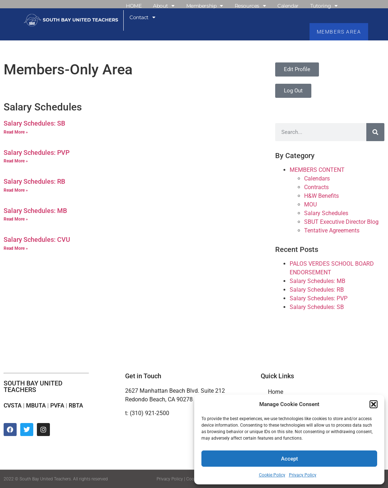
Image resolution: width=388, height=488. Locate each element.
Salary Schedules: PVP (36, 152)
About (163, 6)
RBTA (76, 405)
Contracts (316, 187)
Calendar (287, 6)
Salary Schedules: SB (34, 123)
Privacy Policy (302, 475)
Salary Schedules (326, 213)
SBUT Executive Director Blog (341, 221)
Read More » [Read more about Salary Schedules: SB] (16, 132)
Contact (142, 17)
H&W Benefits (321, 195)
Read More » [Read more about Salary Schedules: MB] (16, 219)
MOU (310, 204)
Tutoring (324, 6)
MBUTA (36, 405)
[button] (373, 404)
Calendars (317, 178)
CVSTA (13, 405)
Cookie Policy (272, 475)
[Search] (375, 132)
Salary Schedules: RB (34, 181)
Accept (289, 459)
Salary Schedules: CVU (37, 240)
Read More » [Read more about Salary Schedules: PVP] (16, 161)
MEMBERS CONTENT (317, 169)
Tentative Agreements (331, 230)
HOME (133, 6)
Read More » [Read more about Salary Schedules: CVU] (16, 248)
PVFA (57, 405)
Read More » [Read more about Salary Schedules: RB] (16, 190)
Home (275, 391)
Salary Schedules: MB (35, 210)
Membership (204, 6)
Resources (250, 6)
